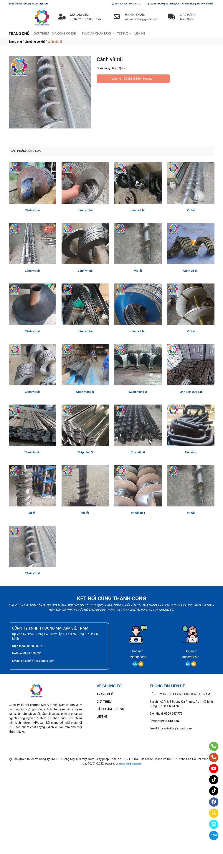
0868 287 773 (36, 646)
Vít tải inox (138, 513)
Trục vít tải (138, 452)
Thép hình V (85, 452)
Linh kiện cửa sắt (190, 392)
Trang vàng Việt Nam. (130, 763)
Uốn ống (190, 452)
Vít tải (191, 210)
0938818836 (132, 78)
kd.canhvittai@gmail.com (37, 661)
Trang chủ (15, 41)
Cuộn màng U (85, 392)
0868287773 (190, 657)
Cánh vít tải (32, 210)
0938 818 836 (32, 653)
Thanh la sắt (32, 452)
